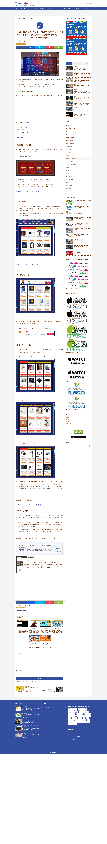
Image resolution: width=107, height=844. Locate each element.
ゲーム (82, 714)
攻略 (83, 706)
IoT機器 (74, 720)
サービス (68, 170)
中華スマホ (80, 708)
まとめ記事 (60, 8)
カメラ (81, 716)
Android (87, 722)
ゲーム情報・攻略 (69, 176)
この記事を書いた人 (22, 557)
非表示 (27, 122)
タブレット (76, 712)
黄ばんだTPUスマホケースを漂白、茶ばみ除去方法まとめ (30, 735)
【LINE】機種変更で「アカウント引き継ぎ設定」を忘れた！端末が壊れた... (30, 715)
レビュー (85, 708)
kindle (87, 718)
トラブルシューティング (82, 710)
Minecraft (80, 718)
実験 (69, 708)
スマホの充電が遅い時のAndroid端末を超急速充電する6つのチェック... (30, 729)
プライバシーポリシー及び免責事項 (74, 736)
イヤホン (85, 716)
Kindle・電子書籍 (69, 140)
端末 (73, 706)
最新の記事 (31, 557)
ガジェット (76, 716)
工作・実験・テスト (79, 8)
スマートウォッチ (72, 714)
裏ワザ (70, 706)
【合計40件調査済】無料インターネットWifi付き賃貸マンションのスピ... (81, 229)
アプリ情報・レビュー (70, 179)
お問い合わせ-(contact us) (73, 739)
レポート (68, 167)
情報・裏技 (68, 182)
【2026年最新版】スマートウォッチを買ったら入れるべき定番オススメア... (81, 212)
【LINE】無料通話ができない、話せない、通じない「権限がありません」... (30, 709)
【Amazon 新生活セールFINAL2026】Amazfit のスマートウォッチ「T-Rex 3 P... (45, 646)
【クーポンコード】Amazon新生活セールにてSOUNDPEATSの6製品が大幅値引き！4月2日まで (34, 646)
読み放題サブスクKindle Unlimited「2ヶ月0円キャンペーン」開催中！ (22, 631)
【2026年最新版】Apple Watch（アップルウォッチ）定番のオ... (81, 224)
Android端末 (35, 8)
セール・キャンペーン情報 (25, 8)
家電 (89, 706)
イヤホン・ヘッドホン (35, 635)
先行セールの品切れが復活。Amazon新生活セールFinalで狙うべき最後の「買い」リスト (57, 632)
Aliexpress (75, 724)
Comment (18, 657)
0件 (25, 41)
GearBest (84, 720)
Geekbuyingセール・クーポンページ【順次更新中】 (29, 505)
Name (17, 667)
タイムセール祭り (82, 712)
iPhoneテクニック (52, 8)
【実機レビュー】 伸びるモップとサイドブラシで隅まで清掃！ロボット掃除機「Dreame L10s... (81, 92)
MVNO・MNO (68, 149)
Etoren (88, 720)
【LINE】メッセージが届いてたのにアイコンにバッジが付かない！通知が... (30, 722)
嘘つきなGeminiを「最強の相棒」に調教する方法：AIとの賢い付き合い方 (81, 81)
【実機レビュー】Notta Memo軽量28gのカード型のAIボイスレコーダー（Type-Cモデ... (82, 104)
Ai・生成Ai (68, 125)
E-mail (17, 670)
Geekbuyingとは (22, 137)
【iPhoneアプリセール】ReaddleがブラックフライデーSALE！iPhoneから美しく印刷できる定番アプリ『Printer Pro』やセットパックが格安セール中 (27, 689)
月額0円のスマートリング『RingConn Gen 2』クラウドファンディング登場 (81, 86)
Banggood (77, 722)
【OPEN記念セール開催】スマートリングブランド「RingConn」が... (81, 252)
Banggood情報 (71, 722)
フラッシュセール (22, 135)
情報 (86, 706)
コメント (26, 605)
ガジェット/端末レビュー (68, 8)
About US (70, 733)
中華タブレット (74, 708)
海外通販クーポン (43, 8)
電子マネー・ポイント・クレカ (72, 137)
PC (72, 718)
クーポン (89, 714)
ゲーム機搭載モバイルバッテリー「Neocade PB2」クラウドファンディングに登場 (81, 69)
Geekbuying (28, 79)
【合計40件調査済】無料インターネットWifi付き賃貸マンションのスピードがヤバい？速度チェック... (82, 75)
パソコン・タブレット (70, 131)
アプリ (89, 716)
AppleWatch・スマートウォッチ (46, 635)
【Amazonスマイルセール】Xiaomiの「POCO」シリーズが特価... (80, 246)
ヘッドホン (70, 710)
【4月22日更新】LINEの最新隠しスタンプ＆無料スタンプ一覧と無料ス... (82, 201)
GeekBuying (19, 610)
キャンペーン (71, 716)
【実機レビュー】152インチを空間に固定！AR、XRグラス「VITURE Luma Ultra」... (81, 109)
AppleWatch (82, 722)
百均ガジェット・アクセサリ (71, 134)
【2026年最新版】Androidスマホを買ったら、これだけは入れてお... (81, 235)
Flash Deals (21, 129)
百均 (76, 706)
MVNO (76, 718)
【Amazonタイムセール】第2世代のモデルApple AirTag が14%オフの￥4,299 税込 (34, 631)
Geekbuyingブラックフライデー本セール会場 (27, 191)
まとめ (70, 718)
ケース (85, 714)
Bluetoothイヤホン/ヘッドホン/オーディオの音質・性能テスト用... (82, 218)
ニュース (75, 710)
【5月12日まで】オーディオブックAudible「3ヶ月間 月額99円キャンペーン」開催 (81, 98)
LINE (17, 12)
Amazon (70, 724)
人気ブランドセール (23, 132)
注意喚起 (79, 706)
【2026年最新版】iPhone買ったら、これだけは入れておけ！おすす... (82, 207)
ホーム (17, 8)
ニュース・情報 (69, 185)
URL (17, 674)
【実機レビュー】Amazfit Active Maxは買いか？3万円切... (81, 240)
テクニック (87, 8)
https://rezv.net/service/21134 (23, 548)
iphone (67, 191)
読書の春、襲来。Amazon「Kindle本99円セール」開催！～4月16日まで (46, 631)
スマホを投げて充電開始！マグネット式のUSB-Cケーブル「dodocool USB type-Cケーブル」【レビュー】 (48, 690)
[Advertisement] (39, 108)
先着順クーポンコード (23, 127)
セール (25, 610)
